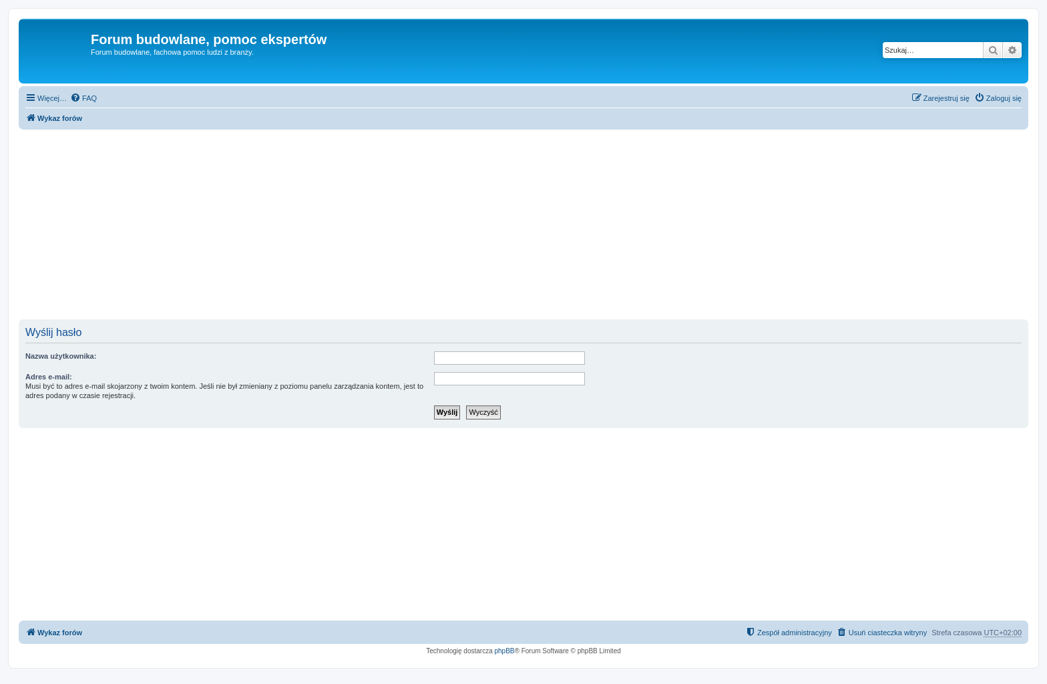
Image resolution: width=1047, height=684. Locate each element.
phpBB (505, 651)
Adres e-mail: (48, 377)
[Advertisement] (523, 225)
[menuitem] (83, 98)
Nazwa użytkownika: (60, 356)
